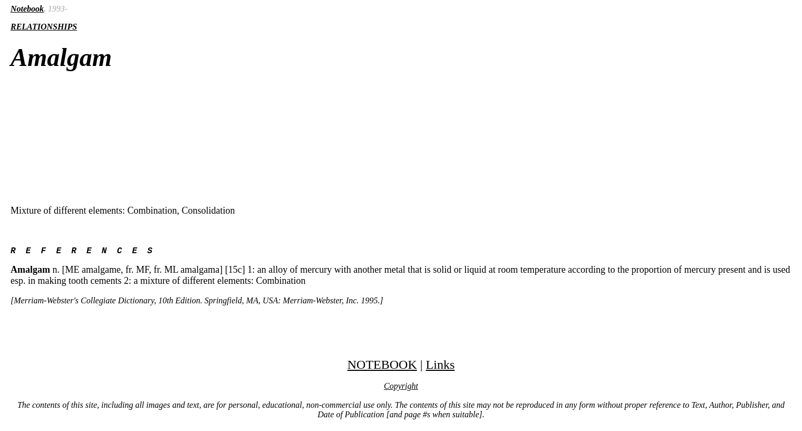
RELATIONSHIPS (44, 26)
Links (440, 366)
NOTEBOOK (382, 366)
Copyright (401, 388)
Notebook (27, 8)
